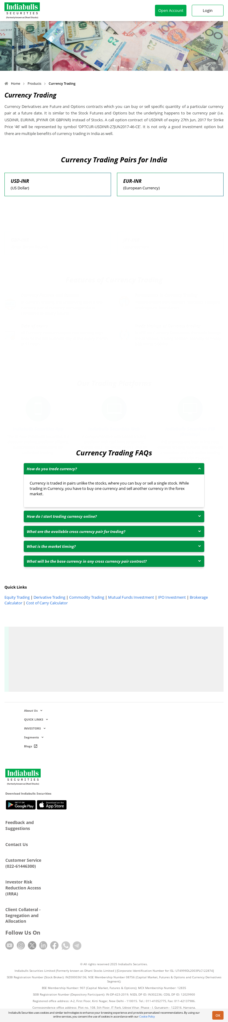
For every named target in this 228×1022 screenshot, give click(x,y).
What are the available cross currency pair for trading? (76, 531)
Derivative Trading (49, 597)
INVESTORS (34, 728)
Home (12, 83)
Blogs (31, 746)
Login (208, 10)
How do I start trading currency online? (62, 516)
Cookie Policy (147, 1016)
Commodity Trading (86, 597)
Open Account (170, 10)
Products (34, 83)
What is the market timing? (51, 546)
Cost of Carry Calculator (47, 603)
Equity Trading (17, 597)
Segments (33, 737)
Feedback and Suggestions (19, 825)
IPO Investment (172, 597)
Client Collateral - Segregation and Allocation (23, 915)
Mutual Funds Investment (131, 597)
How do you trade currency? (52, 468)
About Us (33, 710)
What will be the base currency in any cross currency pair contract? (87, 561)
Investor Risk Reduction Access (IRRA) (23, 887)
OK (218, 1015)
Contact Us (16, 844)
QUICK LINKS (36, 719)
